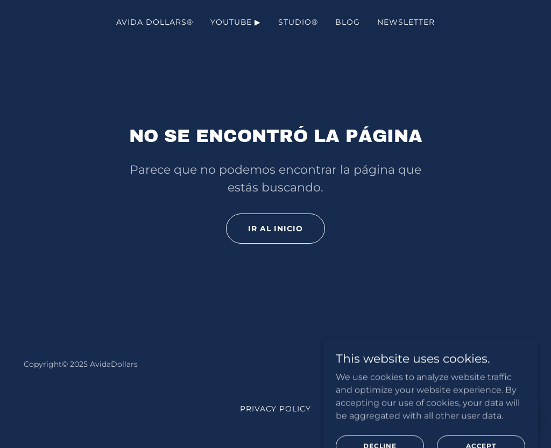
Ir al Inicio (275, 228)
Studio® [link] (298, 22)
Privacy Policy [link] (276, 409)
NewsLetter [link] (406, 22)
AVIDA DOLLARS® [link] (154, 22)
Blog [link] (347, 22)
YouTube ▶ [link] (236, 22)
